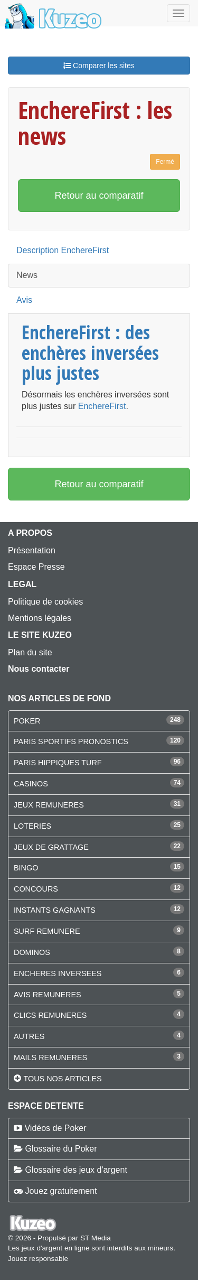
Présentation (31, 550)
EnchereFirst (102, 406)
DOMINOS (32, 952)
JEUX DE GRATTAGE (51, 847)
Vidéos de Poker (55, 1128)
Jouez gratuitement (61, 1190)
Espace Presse (36, 566)
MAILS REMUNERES (50, 1057)
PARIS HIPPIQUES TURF (58, 762)
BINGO (26, 868)
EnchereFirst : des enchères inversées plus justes (90, 352)
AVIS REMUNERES (47, 994)
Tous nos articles (62, 1078)
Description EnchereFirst (62, 250)
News (26, 275)
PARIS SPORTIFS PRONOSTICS (71, 741)
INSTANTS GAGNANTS (55, 910)
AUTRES (29, 1036)
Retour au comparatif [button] (98, 195)
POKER (27, 721)
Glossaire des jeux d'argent (76, 1169)
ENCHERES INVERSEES (57, 973)
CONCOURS (36, 889)
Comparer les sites (99, 65)
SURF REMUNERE (47, 931)
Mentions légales (39, 618)
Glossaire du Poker (61, 1148)
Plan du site (30, 652)
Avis (24, 299)
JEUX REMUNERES (49, 805)
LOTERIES (32, 826)
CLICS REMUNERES (50, 1015)
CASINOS (31, 784)
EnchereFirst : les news (95, 123)
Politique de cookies (45, 601)
